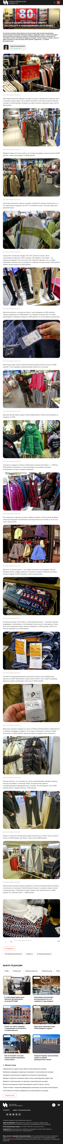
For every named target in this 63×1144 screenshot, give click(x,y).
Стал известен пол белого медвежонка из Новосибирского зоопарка (25, 1090)
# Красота (29, 954)
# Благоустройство (31, 971)
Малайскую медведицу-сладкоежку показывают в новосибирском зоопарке (28, 1072)
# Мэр (7, 971)
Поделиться (9, 948)
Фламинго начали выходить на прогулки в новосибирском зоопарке (25, 1081)
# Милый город (47, 971)
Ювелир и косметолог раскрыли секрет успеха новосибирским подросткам (28, 1078)
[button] (11, 942)
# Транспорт (17, 971)
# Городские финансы (44, 954)
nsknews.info (11, 1137)
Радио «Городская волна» (22, 1110)
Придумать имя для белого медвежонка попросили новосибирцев (25, 1075)
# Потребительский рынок (13, 954)
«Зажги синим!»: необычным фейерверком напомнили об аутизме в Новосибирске (30, 1087)
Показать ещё (9, 1095)
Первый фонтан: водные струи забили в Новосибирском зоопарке (24, 1069)
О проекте (6, 1110)
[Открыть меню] (58, 2)
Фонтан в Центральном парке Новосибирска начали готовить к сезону (26, 1084)
